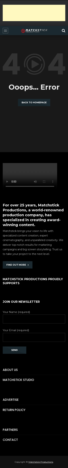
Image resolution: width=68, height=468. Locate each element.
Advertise (11, 399)
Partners (10, 430)
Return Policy (14, 410)
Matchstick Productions (40, 462)
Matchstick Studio (18, 380)
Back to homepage (34, 102)
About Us (10, 370)
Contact (10, 440)
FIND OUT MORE (17, 264)
